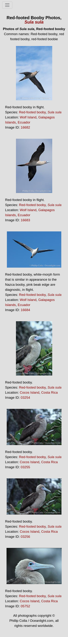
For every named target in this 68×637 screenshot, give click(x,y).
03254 (25, 397)
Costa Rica (49, 392)
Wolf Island (28, 117)
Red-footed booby (32, 112)
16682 (25, 127)
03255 (25, 467)
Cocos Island (29, 392)
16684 (25, 310)
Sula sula (34, 22)
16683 (25, 220)
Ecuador (24, 122)
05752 (25, 606)
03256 (25, 536)
